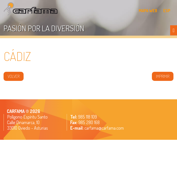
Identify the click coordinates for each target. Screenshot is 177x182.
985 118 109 (87, 117)
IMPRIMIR (162, 76)
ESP (166, 10)
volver (14, 76)
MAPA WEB (148, 10)
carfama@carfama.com (104, 128)
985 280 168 (88, 122)
